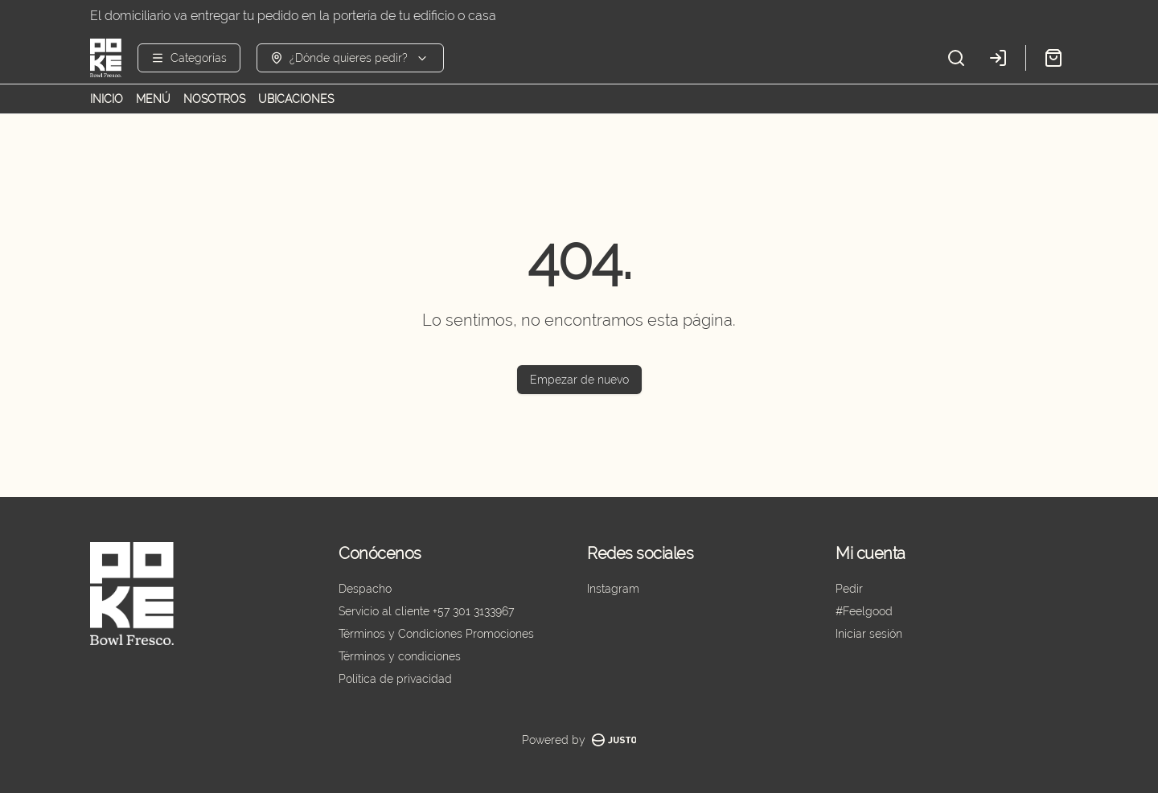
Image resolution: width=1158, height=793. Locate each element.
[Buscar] (956, 57)
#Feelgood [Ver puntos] (864, 611)
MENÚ (153, 98)
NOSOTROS (214, 98)
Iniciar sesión (869, 633)
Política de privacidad (395, 678)
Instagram (613, 588)
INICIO (106, 98)
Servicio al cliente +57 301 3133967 (426, 611)
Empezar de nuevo (579, 379)
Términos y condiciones (400, 656)
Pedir (849, 588)
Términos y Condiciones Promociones (436, 633)
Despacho (365, 588)
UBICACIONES (296, 98)
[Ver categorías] (189, 57)
